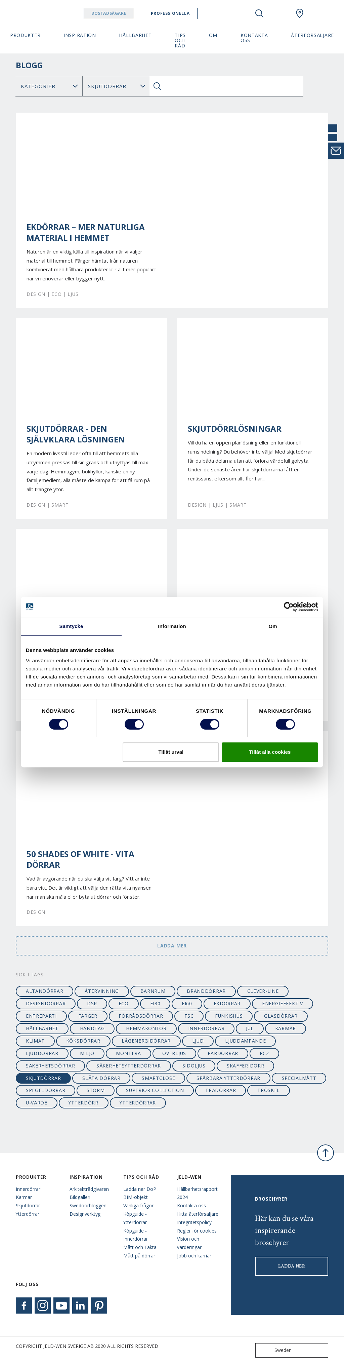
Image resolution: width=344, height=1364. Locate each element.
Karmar (24, 1197)
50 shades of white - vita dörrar (80, 859)
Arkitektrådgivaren (89, 1189)
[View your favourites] (279, 13)
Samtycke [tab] (71, 626)
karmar (285, 1028)
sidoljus (194, 1065)
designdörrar (46, 1003)
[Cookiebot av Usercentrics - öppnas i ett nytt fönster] (288, 607)
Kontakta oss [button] (254, 37)
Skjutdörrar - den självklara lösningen (76, 434)
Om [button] (213, 35)
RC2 (264, 1053)
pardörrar (223, 1053)
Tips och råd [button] (180, 40)
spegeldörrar (45, 1090)
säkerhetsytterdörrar (128, 1065)
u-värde (36, 1102)
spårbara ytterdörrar (228, 1078)
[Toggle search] (259, 13)
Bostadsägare (126, 13)
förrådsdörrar (141, 1016)
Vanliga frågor (138, 1205)
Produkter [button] (25, 35)
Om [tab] (272, 626)
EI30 (155, 1003)
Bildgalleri (80, 1197)
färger (87, 1016)
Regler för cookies (197, 1230)
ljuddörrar (42, 1053)
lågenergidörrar (146, 1041)
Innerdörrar (28, 1189)
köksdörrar (83, 1041)
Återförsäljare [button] (312, 35)
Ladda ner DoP (139, 1189)
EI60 (187, 1003)
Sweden (275, 1350)
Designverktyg (85, 1214)
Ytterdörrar (27, 1214)
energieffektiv (282, 1003)
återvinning (102, 991)
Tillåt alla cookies (270, 752)
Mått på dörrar (139, 1255)
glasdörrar (281, 1016)
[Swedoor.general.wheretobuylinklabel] (300, 13)
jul (250, 1028)
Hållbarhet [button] (135, 35)
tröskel (268, 1090)
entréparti (41, 1016)
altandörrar (44, 991)
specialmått (299, 1078)
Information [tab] (172, 626)
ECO (124, 1003)
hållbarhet (42, 1028)
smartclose (158, 1078)
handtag (92, 1028)
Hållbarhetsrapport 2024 (197, 1193)
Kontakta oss (191, 1205)
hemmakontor (146, 1028)
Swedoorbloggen (88, 1205)
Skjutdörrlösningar (235, 428)
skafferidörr (245, 1065)
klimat (35, 1041)
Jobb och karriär (194, 1255)
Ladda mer (171, 945)
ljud (198, 1041)
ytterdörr (83, 1102)
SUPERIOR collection (155, 1090)
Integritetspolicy (194, 1222)
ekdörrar (227, 1003)
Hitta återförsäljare (197, 1214)
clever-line (263, 991)
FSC (189, 1016)
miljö (87, 1053)
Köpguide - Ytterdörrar (135, 1218)
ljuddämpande (245, 1041)
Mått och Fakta (140, 1247)
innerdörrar (206, 1028)
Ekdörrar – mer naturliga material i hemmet (86, 232)
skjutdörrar (43, 1078)
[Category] (49, 86)
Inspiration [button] (79, 35)
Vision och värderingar (189, 1243)
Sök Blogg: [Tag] (116, 86)
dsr (92, 1003)
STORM (95, 1090)
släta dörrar (101, 1078)
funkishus (229, 1016)
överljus (174, 1053)
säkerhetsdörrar (50, 1065)
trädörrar (220, 1090)
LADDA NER (291, 1266)
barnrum (153, 991)
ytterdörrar (138, 1102)
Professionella (187, 13)
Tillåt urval (170, 752)
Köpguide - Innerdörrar (135, 1234)
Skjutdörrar (28, 1205)
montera (128, 1053)
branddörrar (206, 991)
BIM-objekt (135, 1197)
